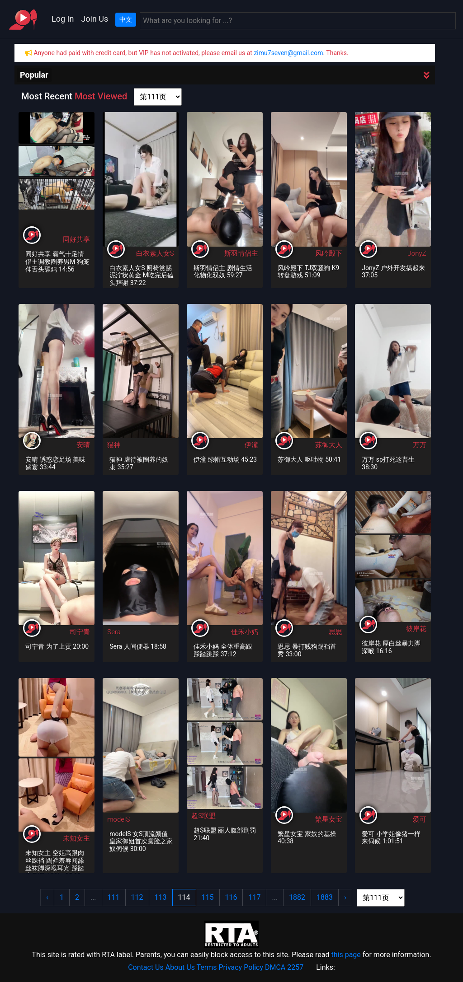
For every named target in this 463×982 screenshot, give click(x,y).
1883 (325, 897)
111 (114, 897)
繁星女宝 (328, 819)
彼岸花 (416, 629)
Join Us (94, 18)
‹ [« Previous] (47, 897)
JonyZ (417, 253)
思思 (335, 632)
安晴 (83, 445)
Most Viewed (101, 96)
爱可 (419, 819)
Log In (63, 18)
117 (254, 897)
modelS (118, 819)
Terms (207, 967)
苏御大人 (328, 445)
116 (231, 897)
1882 (297, 897)
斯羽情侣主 (241, 253)
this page (345, 954)
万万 (419, 445)
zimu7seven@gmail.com (288, 52)
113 (161, 897)
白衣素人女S (155, 253)
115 (208, 897)
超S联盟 (203, 816)
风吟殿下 (328, 253)
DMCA (275, 967)
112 (137, 897)
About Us (180, 967)
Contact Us (146, 967)
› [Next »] (345, 897)
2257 (295, 967)
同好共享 (76, 239)
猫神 (114, 445)
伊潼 (251, 445)
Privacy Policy (241, 967)
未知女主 (76, 838)
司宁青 (80, 632)
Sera (113, 632)
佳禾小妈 (244, 632)
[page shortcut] (158, 97)
